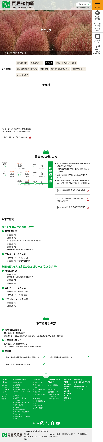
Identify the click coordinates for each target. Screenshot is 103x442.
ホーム (4, 53)
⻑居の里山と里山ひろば (21, 389)
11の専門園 (16, 385)
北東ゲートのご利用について (70, 63)
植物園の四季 (17, 383)
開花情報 (4, 387)
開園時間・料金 (23, 63)
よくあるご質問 (40, 75)
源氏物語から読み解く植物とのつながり (21, 404)
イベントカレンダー (5, 390)
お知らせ (4, 385)
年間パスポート (38, 63)
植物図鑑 (77, 380)
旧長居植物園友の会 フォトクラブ (81, 387)
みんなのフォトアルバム (82, 382)
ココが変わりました (19, 398)
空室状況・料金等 (53, 394)
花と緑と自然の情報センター (54, 381)
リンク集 (67, 391)
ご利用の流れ (52, 396)
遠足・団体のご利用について (28, 69)
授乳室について (53, 392)
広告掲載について (67, 387)
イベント (4, 394)
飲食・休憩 (46, 69)
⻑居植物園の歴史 (19, 409)
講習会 (3, 399)
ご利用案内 (13, 53)
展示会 (3, 396)
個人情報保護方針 (67, 394)
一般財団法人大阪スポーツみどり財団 (72, 434)
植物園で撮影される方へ (63, 69)
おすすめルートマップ (20, 407)
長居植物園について (19, 380)
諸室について (52, 389)
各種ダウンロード (24, 75)
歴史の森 (16, 387)
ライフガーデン (18, 396)
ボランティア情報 (67, 381)
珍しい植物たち (18, 400)
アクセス (52, 63)
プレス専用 (67, 384)
